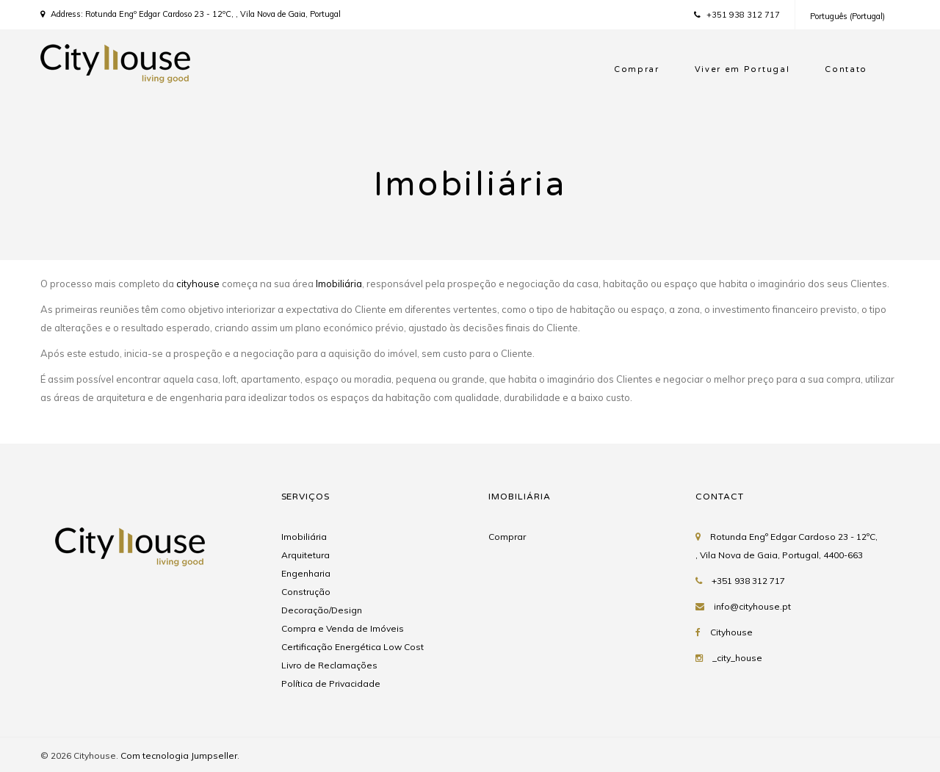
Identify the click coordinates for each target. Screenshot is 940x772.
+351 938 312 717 (737, 15)
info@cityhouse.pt (752, 606)
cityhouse (198, 283)
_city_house (737, 657)
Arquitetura (305, 554)
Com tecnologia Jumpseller (178, 755)
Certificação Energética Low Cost (352, 646)
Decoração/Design (321, 610)
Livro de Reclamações (329, 665)
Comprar (636, 69)
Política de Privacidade (330, 683)
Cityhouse (731, 632)
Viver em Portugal (742, 69)
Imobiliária (339, 283)
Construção (305, 591)
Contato (846, 69)
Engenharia (305, 573)
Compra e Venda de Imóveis (342, 628)
